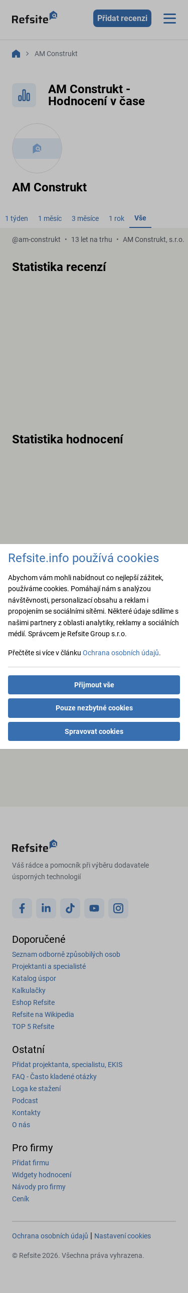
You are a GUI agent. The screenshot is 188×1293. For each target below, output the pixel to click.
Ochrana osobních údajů (121, 653)
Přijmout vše (94, 685)
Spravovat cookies (94, 731)
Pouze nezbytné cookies (94, 708)
